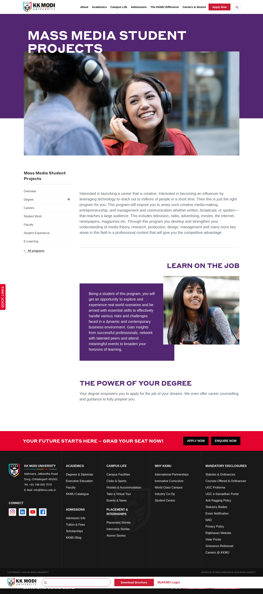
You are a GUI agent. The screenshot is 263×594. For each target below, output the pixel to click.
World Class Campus (169, 487)
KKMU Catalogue (77, 494)
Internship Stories (118, 529)
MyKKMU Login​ (169, 582)
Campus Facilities (118, 474)
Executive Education (79, 481)
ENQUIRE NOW (225, 440)
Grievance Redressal (219, 546)
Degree (47, 199)
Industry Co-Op (165, 494)
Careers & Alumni (194, 7)
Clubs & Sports (116, 481)
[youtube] (32, 512)
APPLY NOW (196, 440)
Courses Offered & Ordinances (225, 481)
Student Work (33, 216)
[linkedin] (22, 512)
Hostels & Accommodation (124, 487)
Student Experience (37, 233)
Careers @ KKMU (217, 552)
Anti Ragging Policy (218, 500)
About (84, 7)
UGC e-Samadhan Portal (221, 494)
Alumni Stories (116, 535)
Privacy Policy (214, 526)
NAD (208, 520)
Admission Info (75, 518)
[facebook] (42, 512)
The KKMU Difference (164, 7)
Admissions (139, 7)
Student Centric (165, 500)
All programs (34, 250)
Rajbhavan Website (218, 533)
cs (67, 500)
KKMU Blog (73, 537)
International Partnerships (171, 474)
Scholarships (74, 531)
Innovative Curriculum (169, 481)
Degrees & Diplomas (79, 474)
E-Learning (31, 241)
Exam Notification (217, 513)
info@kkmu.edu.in (45, 489)
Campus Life (118, 7)
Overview (30, 191)
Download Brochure (134, 582)
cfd (68, 544)
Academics (99, 7)
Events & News (117, 500)
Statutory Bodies (216, 507)
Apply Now (219, 7)
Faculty (28, 224)
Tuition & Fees (75, 524)
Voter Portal (213, 539)
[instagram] (12, 512)
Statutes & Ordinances (220, 474)
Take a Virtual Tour (119, 494)
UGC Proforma (215, 487)
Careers (29, 208)
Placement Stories (119, 522)
